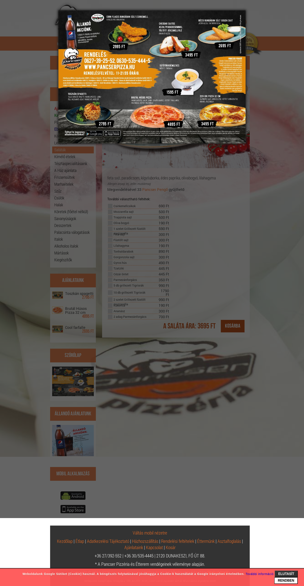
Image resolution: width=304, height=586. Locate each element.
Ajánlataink (133, 547)
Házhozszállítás (145, 541)
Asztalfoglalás (229, 541)
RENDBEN (286, 580)
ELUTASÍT (286, 574)
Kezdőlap (65, 541)
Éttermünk (206, 541)
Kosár (170, 547)
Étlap (79, 541)
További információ (260, 574)
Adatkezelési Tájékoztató (108, 541)
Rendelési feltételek (177, 541)
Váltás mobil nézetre (150, 533)
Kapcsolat (154, 547)
